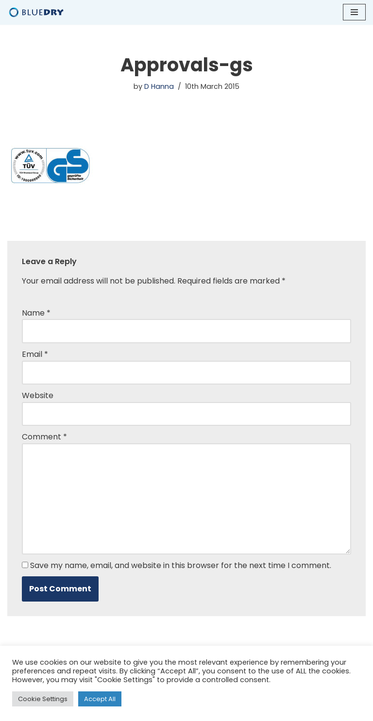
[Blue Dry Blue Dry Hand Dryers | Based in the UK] (36, 12)
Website (37, 395)
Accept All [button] (100, 699)
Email (35, 354)
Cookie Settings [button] (43, 699)
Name (36, 313)
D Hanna (159, 86)
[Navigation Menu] (354, 12)
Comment (44, 436)
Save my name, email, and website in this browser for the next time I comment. (180, 565)
